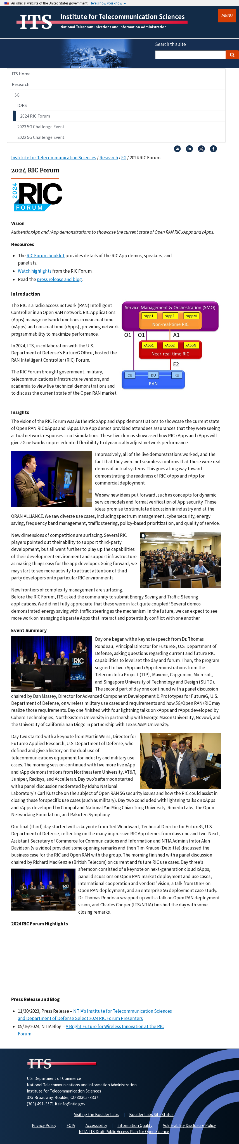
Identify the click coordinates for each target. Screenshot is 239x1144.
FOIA (71, 1125)
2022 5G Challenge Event (41, 137)
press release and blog (59, 279)
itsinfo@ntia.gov (70, 1103)
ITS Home (21, 73)
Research (20, 84)
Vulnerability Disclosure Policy (189, 1125)
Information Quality (134, 1125)
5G (17, 95)
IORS (22, 105)
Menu (227, 15)
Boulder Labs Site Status (151, 1114)
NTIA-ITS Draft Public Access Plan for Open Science (124, 1131)
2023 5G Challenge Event (41, 126)
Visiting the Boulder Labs (96, 1114)
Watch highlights (34, 271)
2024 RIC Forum (35, 116)
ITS (36, 22)
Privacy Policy (44, 1125)
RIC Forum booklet (46, 255)
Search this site (170, 44)
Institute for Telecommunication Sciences (123, 16)
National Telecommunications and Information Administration (114, 26)
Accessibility (96, 1125)
